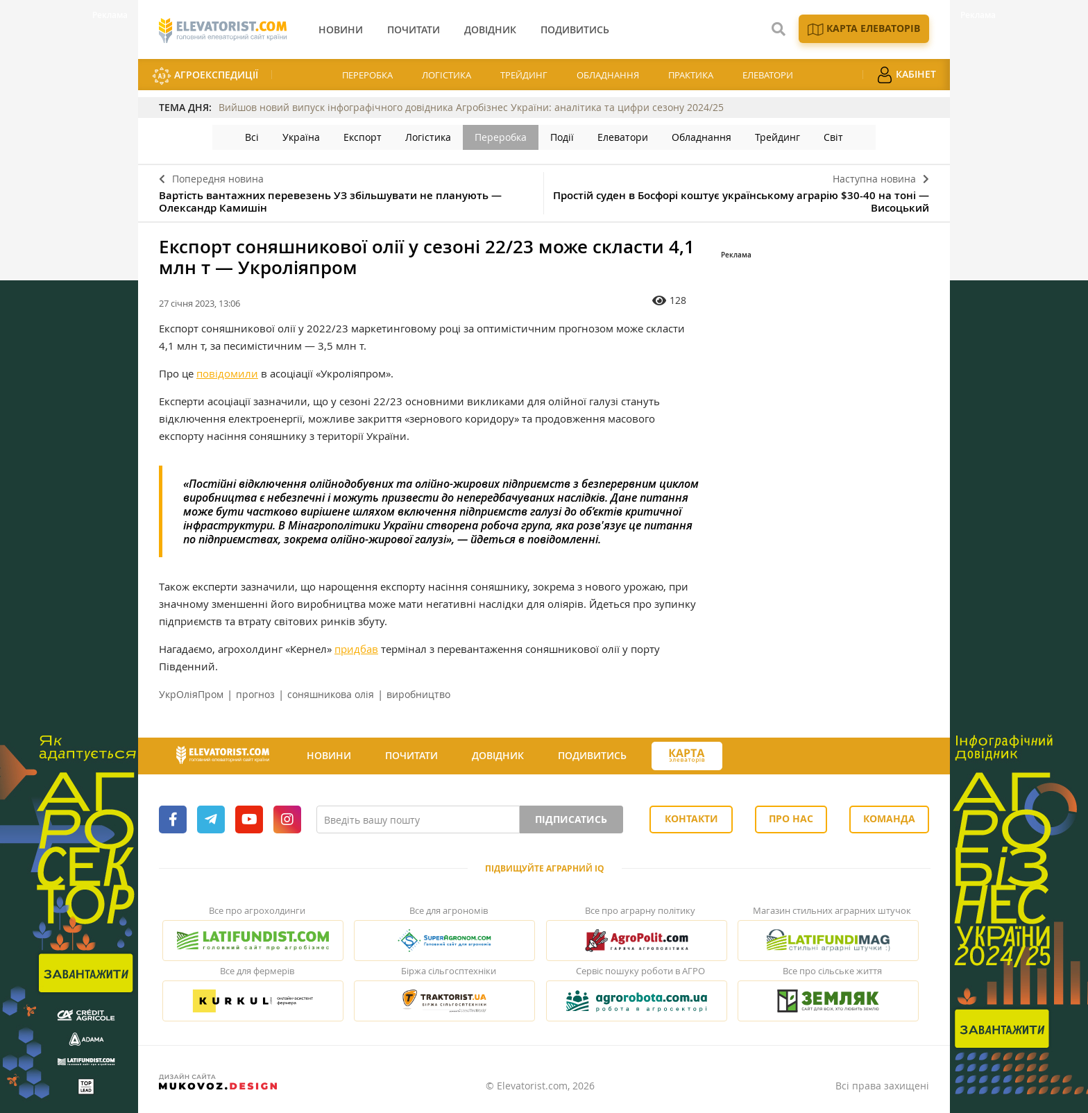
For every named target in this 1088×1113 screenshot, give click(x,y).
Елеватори (767, 75)
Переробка (367, 75)
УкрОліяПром (191, 694)
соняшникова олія (330, 694)
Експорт (362, 137)
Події (562, 137)
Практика (690, 75)
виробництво (418, 694)
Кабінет (906, 75)
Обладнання (608, 75)
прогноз (255, 694)
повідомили (227, 373)
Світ (833, 137)
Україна (301, 137)
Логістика (446, 75)
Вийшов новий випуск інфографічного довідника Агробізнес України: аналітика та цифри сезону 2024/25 (471, 107)
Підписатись (571, 819)
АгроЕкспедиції (205, 76)
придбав (356, 649)
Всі (252, 137)
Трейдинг (523, 75)
